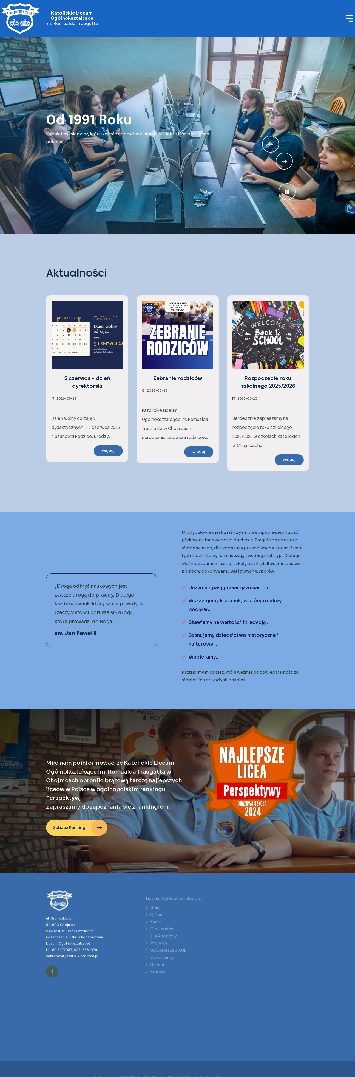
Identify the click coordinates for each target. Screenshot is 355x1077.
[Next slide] (270, 144)
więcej (108, 451)
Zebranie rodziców (177, 378)
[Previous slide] (284, 161)
